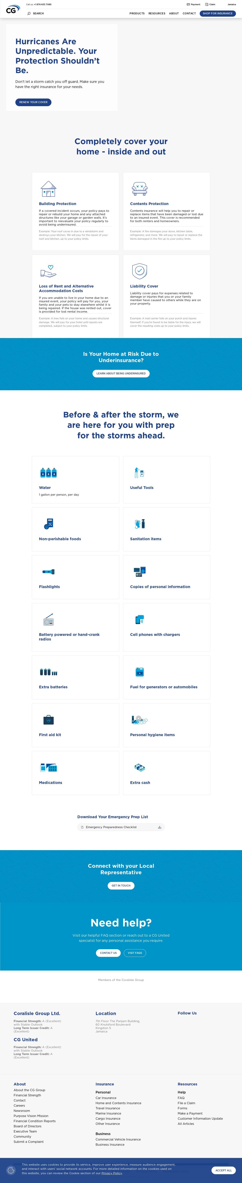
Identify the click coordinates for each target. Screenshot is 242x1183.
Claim (210, 4)
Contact (189, 13)
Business (103, 1134)
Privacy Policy (112, 1173)
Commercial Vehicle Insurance (118, 1139)
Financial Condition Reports (35, 1121)
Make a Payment (190, 1113)
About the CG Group (29, 1090)
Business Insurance (110, 1144)
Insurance (105, 1084)
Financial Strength (27, 1095)
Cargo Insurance (108, 1118)
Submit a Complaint (29, 1142)
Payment (193, 4)
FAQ (181, 1098)
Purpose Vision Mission (31, 1116)
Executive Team (25, 1131)
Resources (157, 13)
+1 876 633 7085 (42, 4)
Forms (182, 1108)
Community (22, 1136)
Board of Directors (27, 1126)
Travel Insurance (108, 1108)
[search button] (28, 13)
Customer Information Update (200, 1118)
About (174, 13)
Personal (103, 1092)
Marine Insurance (108, 1113)
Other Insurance (108, 1124)
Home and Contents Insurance (118, 1103)
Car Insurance (106, 1098)
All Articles (186, 1124)
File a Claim (186, 1103)
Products (137, 13)
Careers (19, 1105)
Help (182, 1092)
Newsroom (22, 1111)
